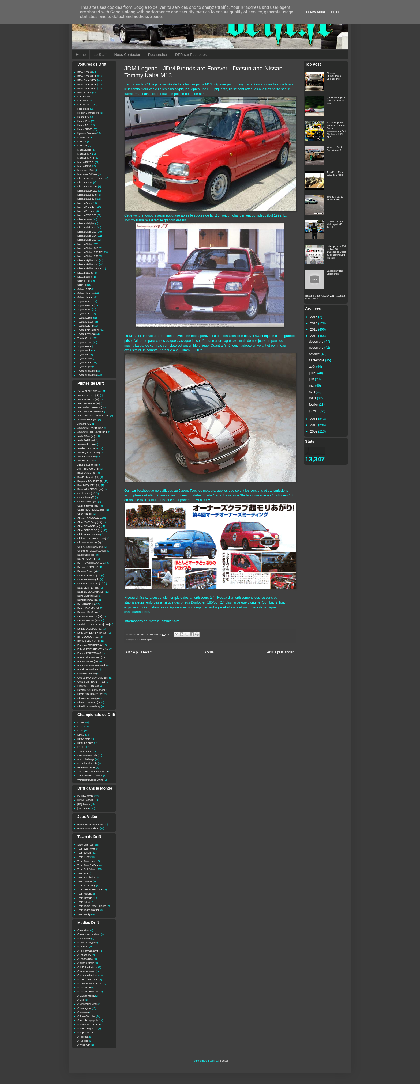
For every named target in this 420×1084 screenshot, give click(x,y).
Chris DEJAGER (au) (88, 526)
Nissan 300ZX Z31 (87, 186)
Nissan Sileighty (86, 223)
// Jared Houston (86, 971)
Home (81, 54)
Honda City (83, 117)
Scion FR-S (83, 280)
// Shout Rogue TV (87, 1028)
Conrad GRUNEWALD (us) (91, 550)
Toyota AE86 (84, 301)
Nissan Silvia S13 (86, 231)
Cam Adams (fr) (85, 497)
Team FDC (83, 873)
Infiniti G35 (83, 137)
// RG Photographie (87, 1020)
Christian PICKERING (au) (91, 538)
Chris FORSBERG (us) (89, 530)
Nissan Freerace (86, 211)
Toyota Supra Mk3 (87, 371)
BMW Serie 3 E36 (87, 80)
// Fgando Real (85, 959)
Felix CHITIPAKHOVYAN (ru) (92, 649)
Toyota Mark (84, 350)
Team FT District (86, 877)
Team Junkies (84, 881)
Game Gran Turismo (88, 828)
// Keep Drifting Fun (87, 979)
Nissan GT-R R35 (86, 215)
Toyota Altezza (85, 305)
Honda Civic (84, 121)
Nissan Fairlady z (86, 207)
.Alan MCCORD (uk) (88, 395)
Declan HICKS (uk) (87, 612)
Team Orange (84, 898)
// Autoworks (84, 938)
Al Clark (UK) (84, 424)
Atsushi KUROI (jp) (87, 465)
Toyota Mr (82, 354)
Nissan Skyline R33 (87, 260)
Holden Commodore (88, 113)
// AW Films (83, 930)
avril (312, 392)
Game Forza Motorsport (90, 824)
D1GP (80, 722)
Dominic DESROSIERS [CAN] (93, 624)
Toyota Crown (84, 342)
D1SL (80, 730)
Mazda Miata (84, 150)
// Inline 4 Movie (85, 963)
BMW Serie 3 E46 (87, 84)
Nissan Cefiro (84, 203)
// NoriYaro (83, 1012)
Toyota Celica (84, 317)
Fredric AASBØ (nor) (88, 669)
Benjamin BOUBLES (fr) (90, 481)
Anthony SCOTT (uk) (88, 452)
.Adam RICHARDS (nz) (90, 391)
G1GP (80, 747)
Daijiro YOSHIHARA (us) (90, 563)
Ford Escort (83, 96)
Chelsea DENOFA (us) (89, 518)
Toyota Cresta (84, 338)
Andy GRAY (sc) (86, 436)
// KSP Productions (87, 975)
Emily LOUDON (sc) (88, 636)
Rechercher (157, 54)
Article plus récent (139, 652)
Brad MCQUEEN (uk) (88, 485)
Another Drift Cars (87, 448)
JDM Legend (146, 640)
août (312, 367)
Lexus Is (82, 141)
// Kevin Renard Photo (89, 983)
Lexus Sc (82, 145)
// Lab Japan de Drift (88, 991)
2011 (314, 419)
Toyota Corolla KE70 (88, 330)
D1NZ (80, 726)
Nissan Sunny (84, 276)
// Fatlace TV (84, 955)
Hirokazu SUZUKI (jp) (89, 702)
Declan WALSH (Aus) (88, 620)
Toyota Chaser (85, 321)
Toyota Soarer (84, 358)
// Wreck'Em (83, 1045)
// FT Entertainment (87, 951)
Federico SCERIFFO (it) (90, 645)
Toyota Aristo (84, 309)
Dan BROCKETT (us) (88, 575)
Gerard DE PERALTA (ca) (91, 681)
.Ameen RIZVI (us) (87, 419)
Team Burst (83, 857)
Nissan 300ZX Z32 (87, 190)
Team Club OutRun (87, 865)
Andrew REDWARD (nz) (90, 428)
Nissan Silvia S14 (86, 235)
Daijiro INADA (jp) (86, 559)
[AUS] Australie (85, 796)
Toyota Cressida (86, 334)
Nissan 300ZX (85, 182)
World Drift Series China (90, 780)
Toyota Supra (84, 366)
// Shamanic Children (88, 1024)
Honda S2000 (84, 129)
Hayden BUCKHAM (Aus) (91, 690)
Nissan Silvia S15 (86, 239)
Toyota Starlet (84, 362)
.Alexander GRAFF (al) (89, 407)
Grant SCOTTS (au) (88, 686)
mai (312, 386)
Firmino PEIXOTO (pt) (89, 653)
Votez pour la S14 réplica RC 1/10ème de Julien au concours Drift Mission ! (337, 252)
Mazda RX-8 (84, 166)
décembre (316, 341)
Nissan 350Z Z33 (86, 195)
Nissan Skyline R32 (87, 256)
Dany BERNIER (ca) (88, 587)
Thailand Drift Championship (92, 771)
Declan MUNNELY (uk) (89, 616)
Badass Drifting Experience (335, 272)
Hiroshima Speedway (88, 706)
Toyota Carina (84, 313)
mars (313, 398)
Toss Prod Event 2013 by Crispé (335, 173)
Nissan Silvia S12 (86, 227)
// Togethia (82, 1037)
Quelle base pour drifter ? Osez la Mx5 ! (336, 100)
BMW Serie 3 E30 (87, 76)
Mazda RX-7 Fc (85, 158)
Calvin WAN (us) (86, 493)
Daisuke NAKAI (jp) (87, 567)
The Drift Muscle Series (90, 775)
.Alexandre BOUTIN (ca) (90, 411)
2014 (314, 323)
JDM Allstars (84, 751)
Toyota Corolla (85, 325)
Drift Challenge (85, 743)
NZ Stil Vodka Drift (87, 763)
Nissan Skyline (85, 244)
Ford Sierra (83, 109)
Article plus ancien (280, 652)
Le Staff (99, 54)
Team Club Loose (86, 861)
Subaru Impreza (86, 293)
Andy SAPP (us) (86, 440)
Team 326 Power (86, 848)
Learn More (316, 12)
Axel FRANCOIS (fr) (88, 469)
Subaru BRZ (84, 289)
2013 (314, 329)
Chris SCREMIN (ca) (88, 534)
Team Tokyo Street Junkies (91, 906)
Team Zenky (84, 914)
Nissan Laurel (84, 219)
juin (312, 379)
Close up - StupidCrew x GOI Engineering (336, 76)
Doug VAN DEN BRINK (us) (92, 632)
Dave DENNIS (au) (87, 595)
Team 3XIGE (84, 852)
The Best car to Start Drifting (335, 198)
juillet (313, 373)
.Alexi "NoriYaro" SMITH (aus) (93, 415)
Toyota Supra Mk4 (87, 375)
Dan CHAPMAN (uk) (88, 579)
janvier (314, 411)
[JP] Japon (83, 808)
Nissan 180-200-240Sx (89, 178)
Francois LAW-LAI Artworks (92, 665)
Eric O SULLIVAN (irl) (88, 640)
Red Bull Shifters (86, 767)
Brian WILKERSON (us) (90, 489)
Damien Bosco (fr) (87, 571)
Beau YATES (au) (86, 473)
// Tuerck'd (82, 1041)
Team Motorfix (85, 893)
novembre (316, 348)
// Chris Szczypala (87, 942)
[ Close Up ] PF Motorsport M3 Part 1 (335, 224)
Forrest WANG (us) (87, 661)
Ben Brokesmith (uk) (88, 477)
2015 (314, 317)
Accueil (209, 652)
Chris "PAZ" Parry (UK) (89, 522)
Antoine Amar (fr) (86, 456)
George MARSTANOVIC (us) (92, 677)
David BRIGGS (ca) (88, 599)
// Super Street (85, 1032)
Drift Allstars (83, 739)
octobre (315, 354)
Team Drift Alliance (87, 869)
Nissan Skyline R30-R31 (90, 252)
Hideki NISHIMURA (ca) (90, 694)
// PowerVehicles (86, 1016)
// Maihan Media (86, 996)
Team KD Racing (86, 885)
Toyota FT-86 (84, 346)
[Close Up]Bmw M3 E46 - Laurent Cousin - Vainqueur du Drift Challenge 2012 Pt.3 (336, 129)
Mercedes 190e (85, 170)
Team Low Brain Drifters (90, 889)
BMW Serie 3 (84, 72)
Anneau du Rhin (86, 444)
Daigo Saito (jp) (85, 555)
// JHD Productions (87, 967)
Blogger (224, 1060)
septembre (317, 360)
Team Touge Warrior (88, 910)
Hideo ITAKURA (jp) (88, 698)
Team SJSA (83, 902)
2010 (314, 425)
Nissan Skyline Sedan (89, 268)
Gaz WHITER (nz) (87, 673)
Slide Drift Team (85, 844)
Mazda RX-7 (84, 154)
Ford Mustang (84, 104)
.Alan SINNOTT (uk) (88, 399)
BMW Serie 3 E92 (87, 88)
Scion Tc (82, 284)
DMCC (81, 734)
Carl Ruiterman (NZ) (88, 506)
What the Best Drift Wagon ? (334, 148)
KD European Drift (87, 755)
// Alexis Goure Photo (88, 934)
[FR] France (83, 804)
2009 (314, 431)
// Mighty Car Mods (87, 1004)
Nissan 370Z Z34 (86, 199)
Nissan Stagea (85, 272)
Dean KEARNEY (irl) (88, 608)
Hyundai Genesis (86, 133)
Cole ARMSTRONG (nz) (90, 546)
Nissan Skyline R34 (87, 264)
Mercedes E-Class (87, 174)
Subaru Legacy (85, 297)
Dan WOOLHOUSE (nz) (90, 583)
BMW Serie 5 (84, 92)
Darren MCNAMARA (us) (90, 591)
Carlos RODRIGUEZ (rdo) (91, 510)
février (314, 405)
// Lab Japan (84, 987)
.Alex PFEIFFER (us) (88, 403)
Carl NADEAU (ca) (87, 501)
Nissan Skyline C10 (87, 248)
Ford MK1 (82, 100)
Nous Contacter (127, 54)
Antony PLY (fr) (85, 460)
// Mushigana (84, 1008)
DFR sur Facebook (191, 54)
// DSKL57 (82, 946)
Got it (336, 12)
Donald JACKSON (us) (89, 628)
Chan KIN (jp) (84, 514)
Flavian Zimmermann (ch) (91, 657)
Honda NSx (83, 125)
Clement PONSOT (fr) (89, 542)
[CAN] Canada (85, 800)
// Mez (80, 1000)
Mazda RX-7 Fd (85, 162)
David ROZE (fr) (86, 604)
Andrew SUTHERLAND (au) (92, 432)
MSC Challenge (85, 759)
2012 (314, 336)
